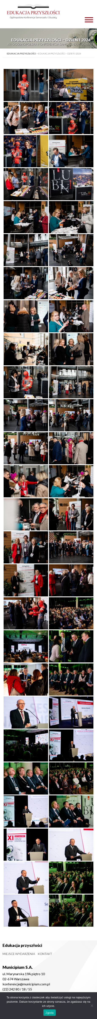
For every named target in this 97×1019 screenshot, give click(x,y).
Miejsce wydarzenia (19, 954)
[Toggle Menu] (89, 19)
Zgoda (50, 1012)
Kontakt (45, 954)
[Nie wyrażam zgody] (92, 1005)
